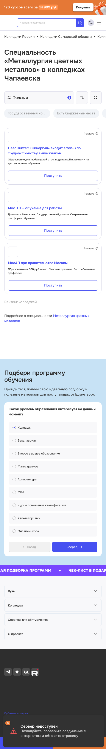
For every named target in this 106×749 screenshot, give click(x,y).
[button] (53, 591)
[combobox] (49, 22)
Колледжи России (19, 36)
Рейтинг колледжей (20, 302)
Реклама (91, 133)
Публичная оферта (16, 713)
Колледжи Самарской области (66, 36)
